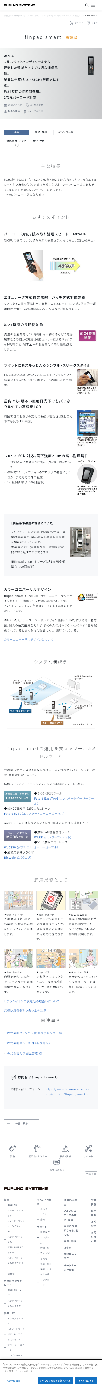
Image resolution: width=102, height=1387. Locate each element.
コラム (67, 1247)
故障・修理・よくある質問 (45, 1253)
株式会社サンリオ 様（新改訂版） (28, 1043)
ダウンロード (65, 132)
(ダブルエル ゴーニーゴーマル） (31, 847)
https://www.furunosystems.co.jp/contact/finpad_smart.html (67, 1094)
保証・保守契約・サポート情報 (45, 1269)
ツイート (79, 22)
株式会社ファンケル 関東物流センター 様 (34, 1033)
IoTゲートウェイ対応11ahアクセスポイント (16, 1334)
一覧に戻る (21, 1123)
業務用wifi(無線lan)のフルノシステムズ (22, 15)
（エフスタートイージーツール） (64, 801)
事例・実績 (65, 1156)
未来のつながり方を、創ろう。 (71, 1230)
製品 (12, 1156)
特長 (16, 132)
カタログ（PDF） (35, 111)
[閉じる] (96, 1368)
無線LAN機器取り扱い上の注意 (25, 1010)
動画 (42, 1219)
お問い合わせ (15, 104)
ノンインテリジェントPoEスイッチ (16, 1226)
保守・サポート (41, 141)
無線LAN (12, 1204)
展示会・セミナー (37, 1156)
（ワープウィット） (53, 837)
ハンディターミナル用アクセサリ (15, 1263)
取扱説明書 (14, 111)
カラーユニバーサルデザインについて (28, 639)
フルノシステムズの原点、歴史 (70, 1215)
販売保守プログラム (45, 1237)
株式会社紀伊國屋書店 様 (24, 1053)
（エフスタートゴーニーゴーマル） (34, 813)
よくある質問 (36, 104)
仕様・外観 (41, 132)
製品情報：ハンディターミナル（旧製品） (62, 15)
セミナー (44, 1214)
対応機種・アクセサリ (17, 143)
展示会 (44, 1208)
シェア (94, 22)
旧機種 (11, 1273)
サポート (88, 1156)
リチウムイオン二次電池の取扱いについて (32, 1001)
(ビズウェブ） (18, 857)
